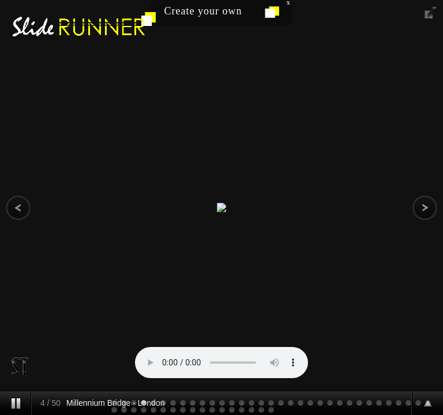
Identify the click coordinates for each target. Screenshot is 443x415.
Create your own (203, 11)
